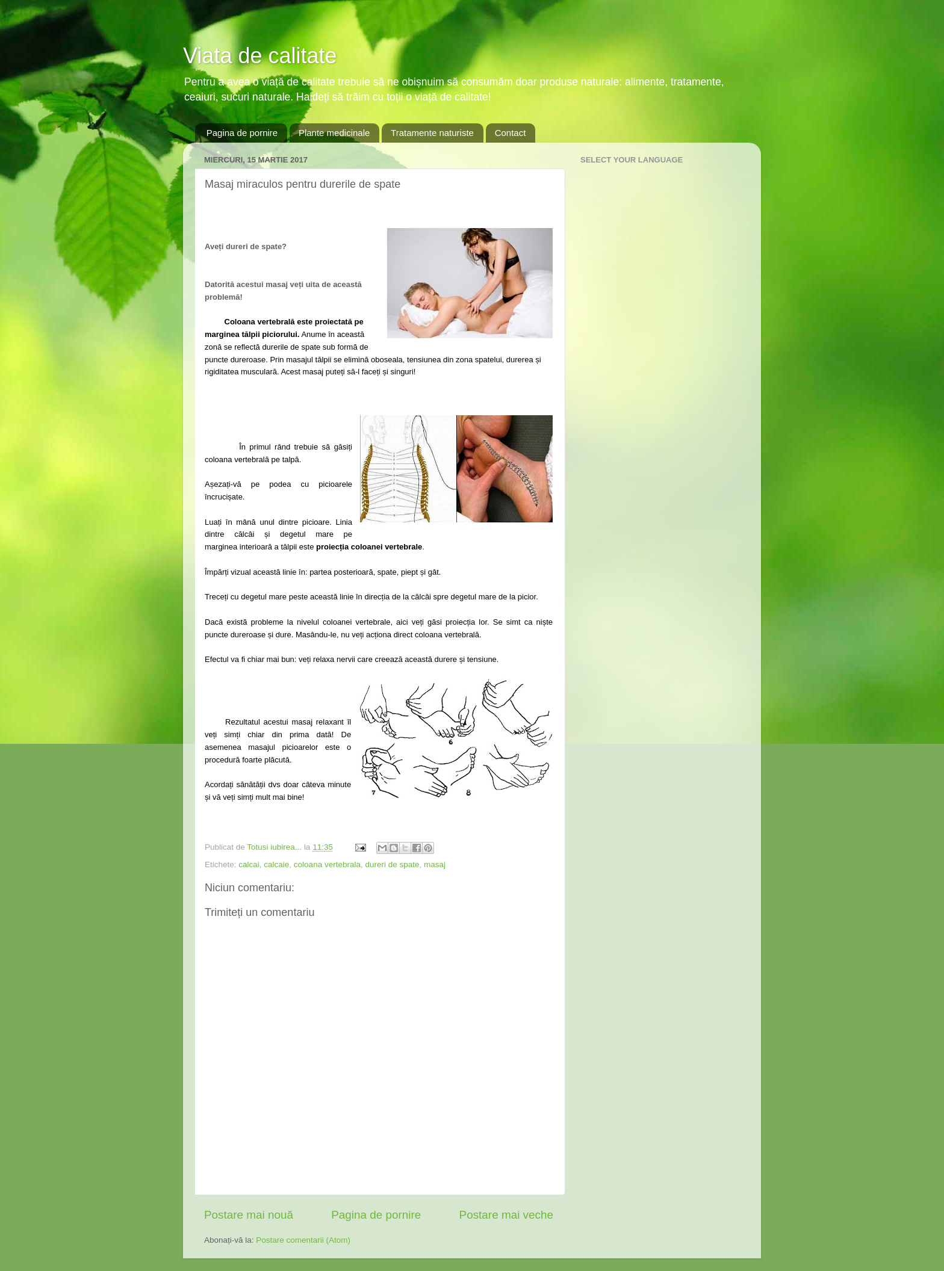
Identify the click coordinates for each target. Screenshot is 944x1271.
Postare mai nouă (248, 1214)
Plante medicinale (334, 133)
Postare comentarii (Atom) (303, 1240)
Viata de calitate (260, 55)
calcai (248, 864)
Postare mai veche (506, 1214)
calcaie (276, 864)
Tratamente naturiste (432, 133)
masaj (435, 864)
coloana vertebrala (327, 864)
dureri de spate (392, 864)
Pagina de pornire (242, 133)
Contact (510, 133)
